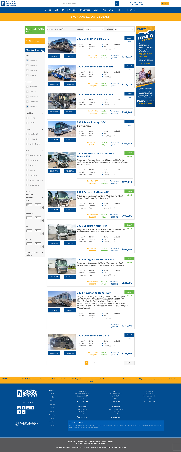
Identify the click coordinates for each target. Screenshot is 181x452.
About (52, 418)
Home (52, 393)
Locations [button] (131, 10)
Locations (52, 422)
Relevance (94, 29)
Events (52, 411)
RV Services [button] (85, 10)
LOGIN (165, 3)
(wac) (118, 55)
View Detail (70, 56)
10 (124, 29)
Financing (52, 415)
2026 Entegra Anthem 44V (93, 192)
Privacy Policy (77, 447)
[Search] (88, 3)
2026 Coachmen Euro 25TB (93, 38)
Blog (104, 10)
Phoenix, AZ (116, 407)
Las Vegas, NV (149, 391)
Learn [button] (96, 10)
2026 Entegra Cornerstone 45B (95, 259)
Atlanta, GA (82, 391)
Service (52, 401)
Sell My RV (59, 10)
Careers (52, 426)
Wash (52, 408)
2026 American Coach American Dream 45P (96, 155)
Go (42, 208)
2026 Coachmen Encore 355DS (95, 66)
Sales (52, 397)
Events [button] (111, 10)
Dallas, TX (116, 391)
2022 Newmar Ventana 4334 (94, 292)
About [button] (120, 10)
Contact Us (54, 56)
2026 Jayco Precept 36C (91, 122)
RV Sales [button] (47, 10)
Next (130, 363)
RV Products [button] (71, 10)
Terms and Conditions (62, 447)
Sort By (80, 29)
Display (110, 29)
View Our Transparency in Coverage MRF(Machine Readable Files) (105, 447)
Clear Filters (32, 41)
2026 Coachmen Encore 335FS (95, 94)
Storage (52, 404)
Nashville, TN (82, 407)
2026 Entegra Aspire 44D (92, 225)
